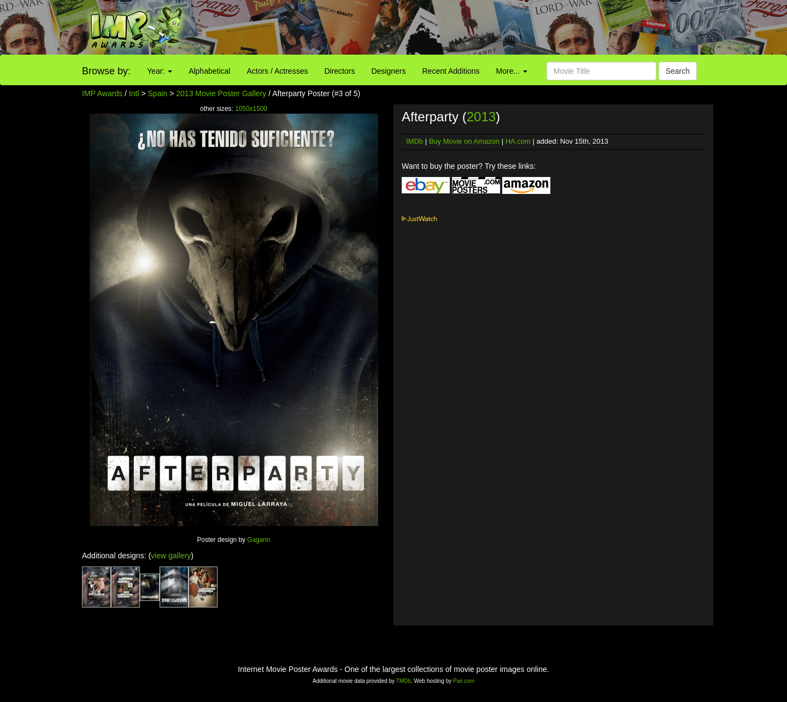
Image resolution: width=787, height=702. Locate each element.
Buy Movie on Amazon (464, 141)
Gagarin (258, 540)
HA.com (518, 141)
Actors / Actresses (277, 71)
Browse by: (106, 71)
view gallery (171, 555)
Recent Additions (451, 71)
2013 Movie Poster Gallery (221, 93)
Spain (158, 93)
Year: (159, 71)
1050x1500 (251, 109)
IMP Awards (102, 93)
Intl (134, 93)
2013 (481, 116)
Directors (339, 71)
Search (678, 71)
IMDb (414, 141)
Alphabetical (209, 71)
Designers (388, 71)
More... (511, 71)
